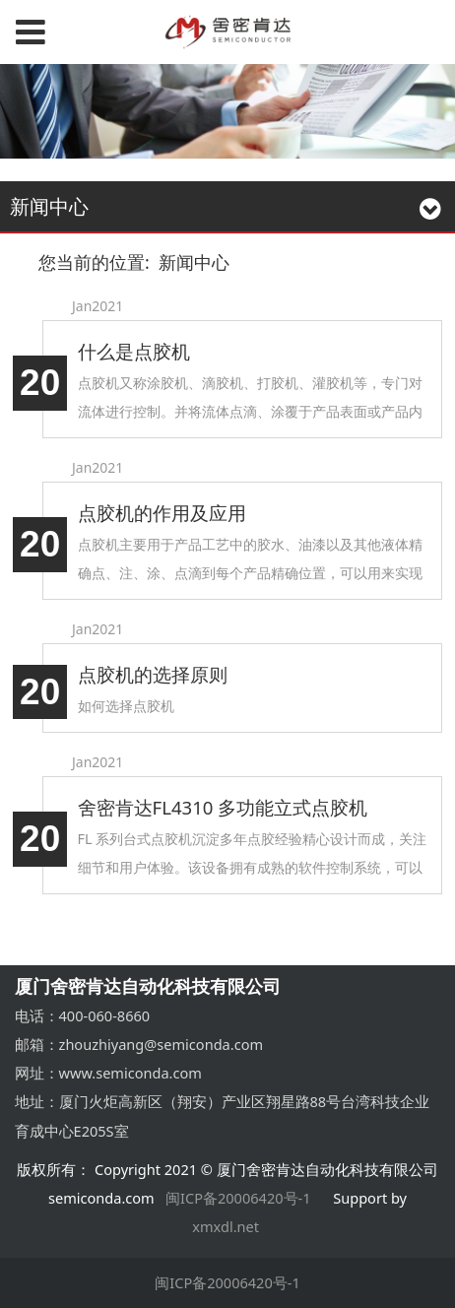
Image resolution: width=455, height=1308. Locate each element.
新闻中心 (194, 262)
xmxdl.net (227, 1226)
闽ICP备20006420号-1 (238, 1198)
